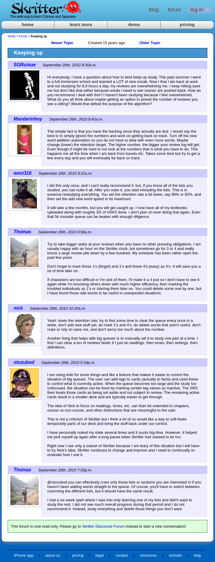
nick (18, 308)
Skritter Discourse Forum (103, 526)
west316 (23, 173)
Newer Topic (62, 43)
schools (175, 555)
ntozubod (24, 362)
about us (52, 555)
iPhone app (23, 555)
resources (148, 555)
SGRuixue (25, 64)
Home (12, 36)
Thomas (22, 231)
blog (154, 10)
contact (121, 555)
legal (99, 555)
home (28, 24)
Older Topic (149, 43)
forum (174, 10)
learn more (81, 24)
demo (134, 24)
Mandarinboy (28, 118)
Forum (23, 36)
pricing (187, 24)
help (197, 555)
